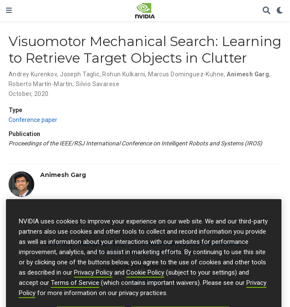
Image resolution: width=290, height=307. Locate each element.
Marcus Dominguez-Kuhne (186, 74)
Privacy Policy (93, 279)
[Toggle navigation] (9, 11)
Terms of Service (75, 289)
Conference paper (33, 119)
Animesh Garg (248, 74)
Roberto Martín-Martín (41, 84)
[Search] (266, 11)
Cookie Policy (145, 279)
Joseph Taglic (79, 74)
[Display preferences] (280, 11)
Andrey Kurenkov (33, 74)
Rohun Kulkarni (123, 74)
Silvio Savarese (97, 84)
